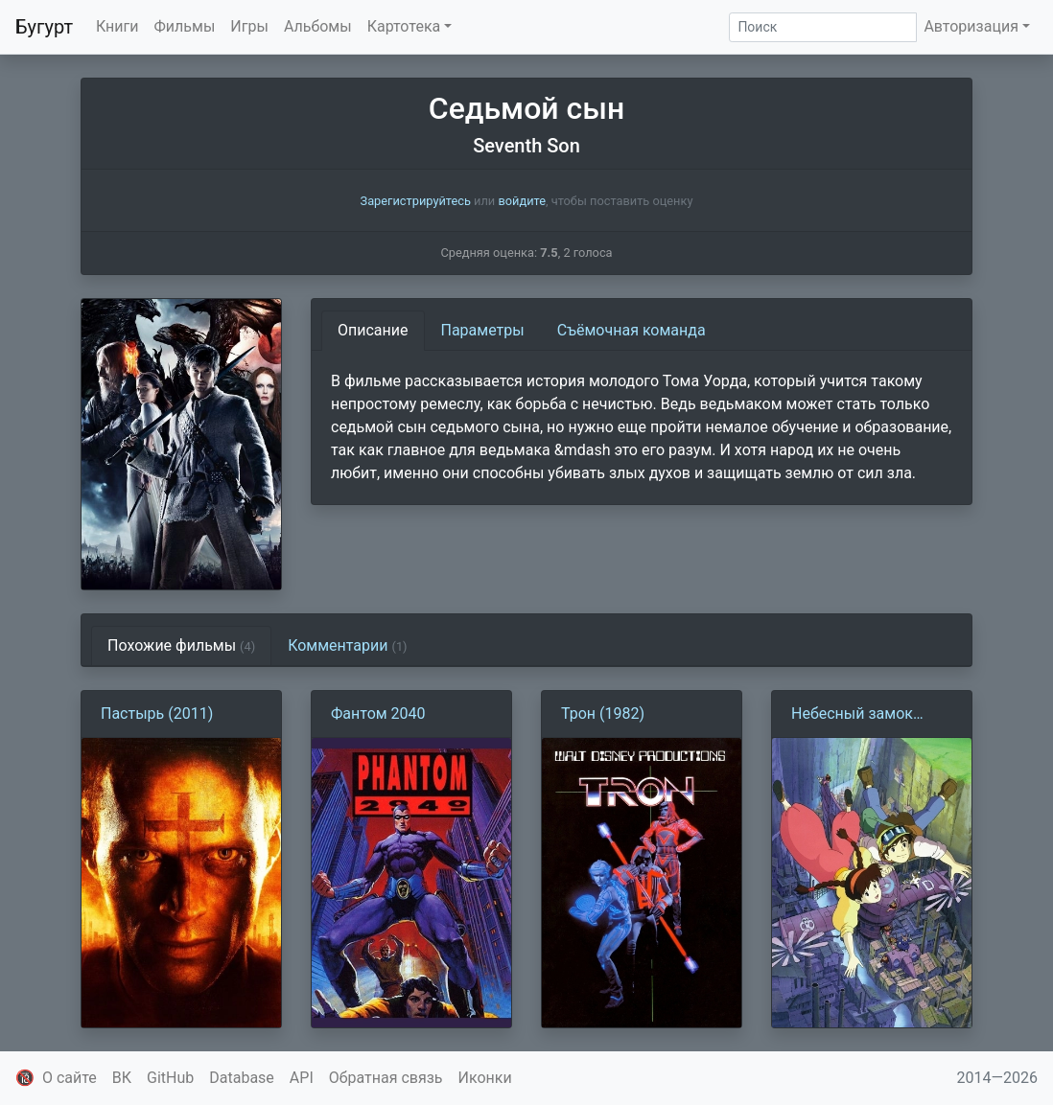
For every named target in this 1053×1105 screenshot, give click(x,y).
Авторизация (971, 26)
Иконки (485, 1078)
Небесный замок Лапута (852, 714)
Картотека (404, 26)
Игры (249, 26)
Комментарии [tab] (347, 645)
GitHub (170, 1078)
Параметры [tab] (483, 330)
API (302, 1078)
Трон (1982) (602, 713)
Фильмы (185, 26)
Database (241, 1078)
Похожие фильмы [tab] (181, 645)
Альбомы (318, 26)
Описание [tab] (373, 330)
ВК (121, 1078)
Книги (117, 26)
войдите (522, 201)
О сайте (69, 1078)
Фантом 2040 (378, 713)
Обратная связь (386, 1078)
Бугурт (44, 26)
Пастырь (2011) (157, 713)
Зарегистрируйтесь (416, 201)
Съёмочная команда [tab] (631, 330)
